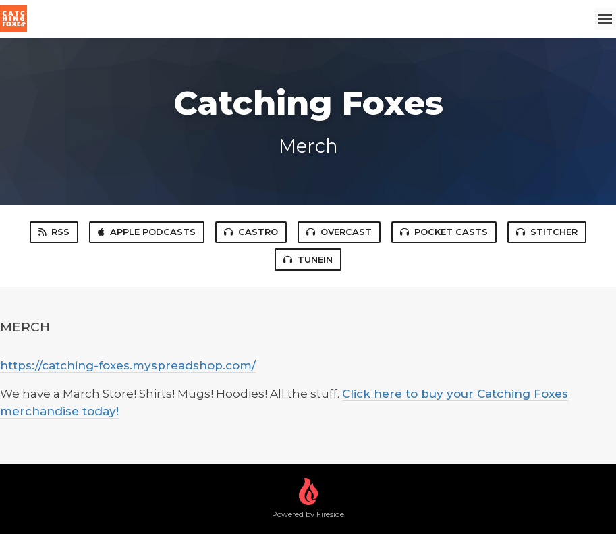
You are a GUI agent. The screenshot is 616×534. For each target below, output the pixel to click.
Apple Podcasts (147, 231)
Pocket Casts (444, 231)
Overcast (339, 231)
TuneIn (308, 259)
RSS (53, 231)
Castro (251, 231)
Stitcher (547, 231)
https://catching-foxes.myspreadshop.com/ (128, 365)
